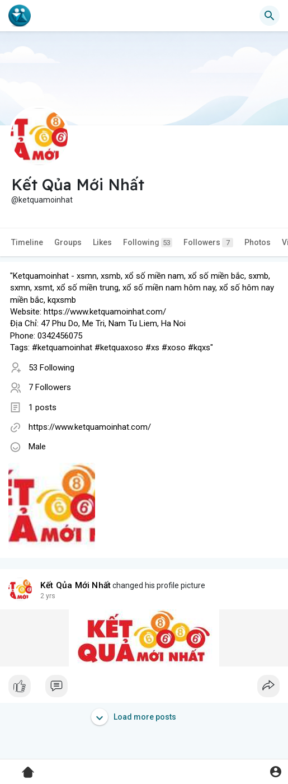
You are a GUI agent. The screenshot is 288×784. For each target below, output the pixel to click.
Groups (68, 242)
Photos (257, 242)
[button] (269, 16)
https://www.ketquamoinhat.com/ (90, 427)
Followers (208, 242)
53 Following (51, 368)
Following (147, 242)
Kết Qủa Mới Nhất (75, 585)
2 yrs (47, 596)
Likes (102, 242)
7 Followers (50, 387)
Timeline (27, 242)
